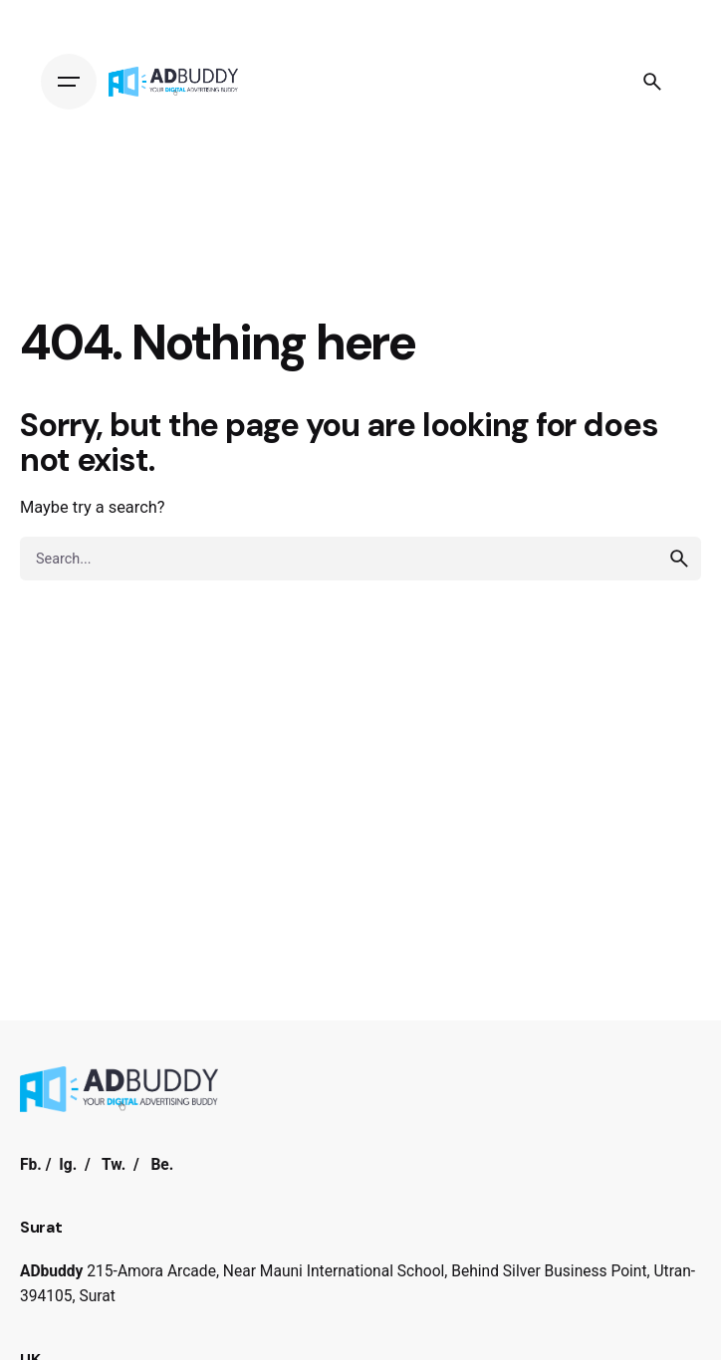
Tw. (113, 1165)
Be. (161, 1165)
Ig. (68, 1165)
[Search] (652, 82)
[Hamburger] (69, 82)
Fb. (31, 1165)
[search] (679, 558)
